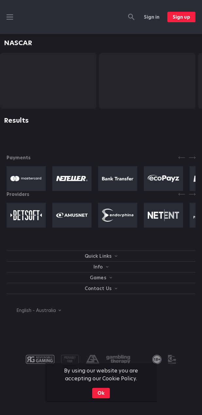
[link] (156, 359)
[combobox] (34, 310)
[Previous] (181, 157)
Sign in (152, 17)
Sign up (181, 17)
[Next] (192, 157)
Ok (101, 393)
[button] (26, 178)
